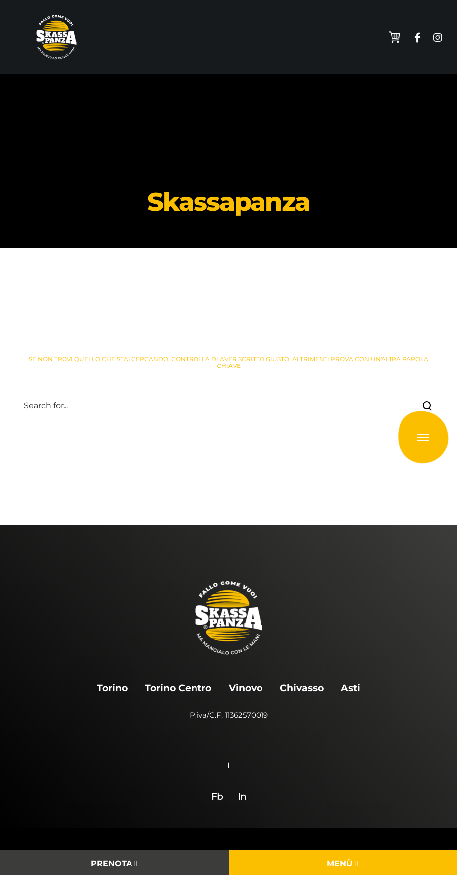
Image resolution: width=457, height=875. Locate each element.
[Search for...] (228, 405)
